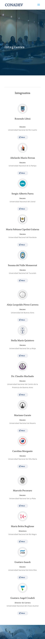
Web (23, 137)
